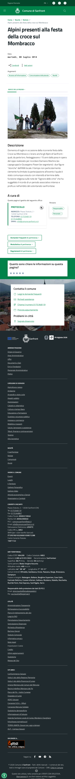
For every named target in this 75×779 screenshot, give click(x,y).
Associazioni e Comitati (16, 498)
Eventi (10, 476)
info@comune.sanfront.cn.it (28, 221)
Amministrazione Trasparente (19, 605)
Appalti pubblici (13, 398)
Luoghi (10, 480)
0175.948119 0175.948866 (21, 217)
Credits (10, 649)
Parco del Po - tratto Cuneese (19, 692)
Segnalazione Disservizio (17, 623)
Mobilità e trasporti (15, 424)
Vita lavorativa (13, 438)
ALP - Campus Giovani (16, 729)
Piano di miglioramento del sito (19, 612)
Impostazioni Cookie (15, 645)
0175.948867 (16, 513)
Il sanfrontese (13, 452)
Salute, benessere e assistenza (19, 427)
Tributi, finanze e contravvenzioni (20, 431)
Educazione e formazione (17, 413)
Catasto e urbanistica (16, 405)
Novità (17, 19)
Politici (10, 374)
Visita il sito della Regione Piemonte (21, 677)
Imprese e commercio (16, 420)
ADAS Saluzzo (13, 699)
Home (10, 19)
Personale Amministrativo (18, 370)
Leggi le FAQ (12, 616)
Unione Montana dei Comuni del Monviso (23, 684)
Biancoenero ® (22, 776)
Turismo (10, 435)
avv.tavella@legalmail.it (20, 594)
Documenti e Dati (14, 362)
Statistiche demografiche (17, 710)
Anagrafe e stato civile (16, 394)
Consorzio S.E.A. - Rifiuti (17, 703)
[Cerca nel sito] (64, 11)
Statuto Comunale (15, 634)
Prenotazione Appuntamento (19, 620)
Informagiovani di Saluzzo (17, 714)
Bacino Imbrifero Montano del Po (20, 688)
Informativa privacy (15, 638)
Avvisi (10, 463)
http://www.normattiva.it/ (17, 721)
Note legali (12, 642)
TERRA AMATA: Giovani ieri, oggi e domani (24, 725)
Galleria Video (13, 491)
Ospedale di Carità (15, 695)
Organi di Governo (14, 351)
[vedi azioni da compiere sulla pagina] (26, 65)
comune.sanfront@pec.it (22, 521)
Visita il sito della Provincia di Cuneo (21, 681)
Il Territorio (12, 483)
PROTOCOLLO (17, 207)
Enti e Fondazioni (14, 366)
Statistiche (12, 656)
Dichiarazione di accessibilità (18, 609)
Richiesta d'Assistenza (16, 627)
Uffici (9, 359)
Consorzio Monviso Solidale (18, 707)
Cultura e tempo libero (16, 409)
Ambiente (11, 391)
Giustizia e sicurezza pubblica (19, 416)
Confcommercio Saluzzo (17, 673)
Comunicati (12, 459)
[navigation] (4, 10)
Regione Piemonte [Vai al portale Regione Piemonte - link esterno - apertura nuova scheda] (14, 3)
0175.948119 (16, 510)
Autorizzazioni (13, 402)
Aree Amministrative (16, 355)
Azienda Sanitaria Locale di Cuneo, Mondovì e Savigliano (29, 718)
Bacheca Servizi (14, 631)
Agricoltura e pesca (15, 387)
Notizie (25, 19)
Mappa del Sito (13, 660)
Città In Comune (57, 767)
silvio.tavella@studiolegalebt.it (24, 591)
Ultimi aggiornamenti (16, 653)
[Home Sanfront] (29, 11)
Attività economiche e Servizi (19, 494)
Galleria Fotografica (15, 487)
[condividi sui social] (13, 65)
